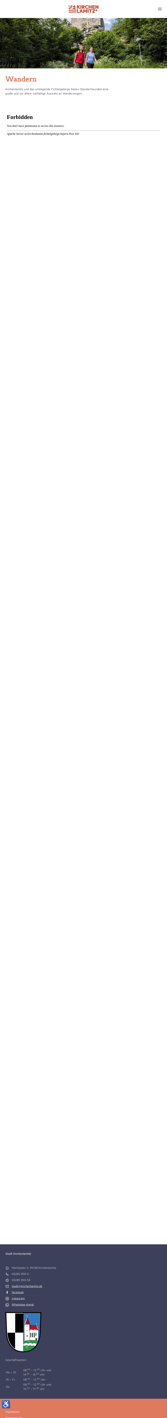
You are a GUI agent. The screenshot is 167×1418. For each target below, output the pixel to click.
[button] (160, 9)
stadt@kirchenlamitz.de (27, 1286)
